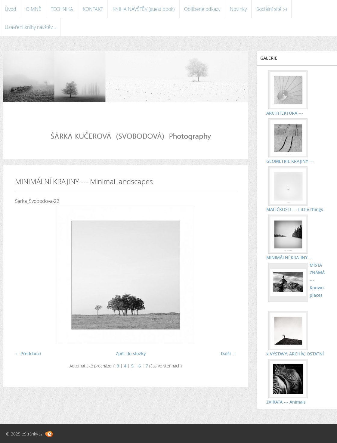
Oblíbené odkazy (202, 9)
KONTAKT (93, 9)
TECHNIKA (62, 9)
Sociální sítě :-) (271, 9)
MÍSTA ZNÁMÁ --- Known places (317, 280)
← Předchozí (28, 353)
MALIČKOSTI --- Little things (294, 209)
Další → (228, 353)
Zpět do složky (131, 353)
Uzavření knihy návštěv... (30, 27)
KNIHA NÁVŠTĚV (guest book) (144, 9)
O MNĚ (33, 9)
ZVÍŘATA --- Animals (286, 402)
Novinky (238, 9)
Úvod (10, 9)
